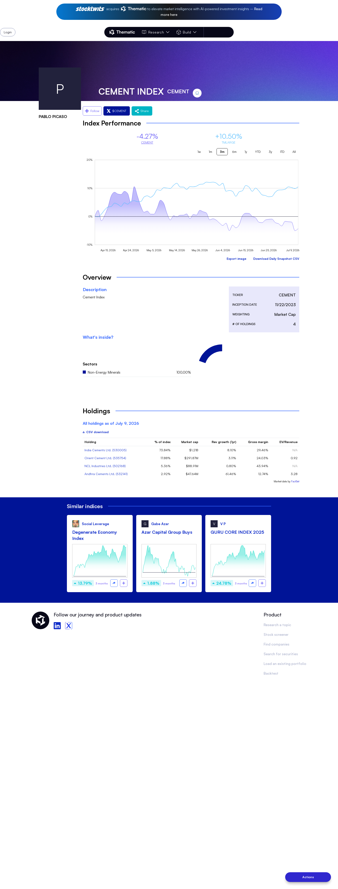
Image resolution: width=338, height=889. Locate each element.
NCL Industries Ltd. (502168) (105, 466)
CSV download (96, 432)
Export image (236, 258)
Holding (90, 442)
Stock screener (276, 634)
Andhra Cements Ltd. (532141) (106, 474)
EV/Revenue (288, 442)
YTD (258, 151)
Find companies (276, 644)
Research (155, 32)
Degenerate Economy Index (94, 535)
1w (199, 151)
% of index (162, 442)
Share (142, 111)
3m (222, 151)
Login (222, 32)
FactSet (295, 481)
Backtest (271, 673)
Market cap (189, 442)
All (294, 151)
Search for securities (281, 654)
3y (270, 151)
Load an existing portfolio (285, 663)
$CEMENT (116, 111)
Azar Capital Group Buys (166, 532)
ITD (282, 151)
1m (210, 151)
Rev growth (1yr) (224, 442)
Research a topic (277, 625)
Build (186, 32)
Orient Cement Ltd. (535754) (105, 458)
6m (234, 151)
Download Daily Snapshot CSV (276, 258)
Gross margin (258, 442)
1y (245, 151)
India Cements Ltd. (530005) (105, 450)
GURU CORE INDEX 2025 (237, 532)
